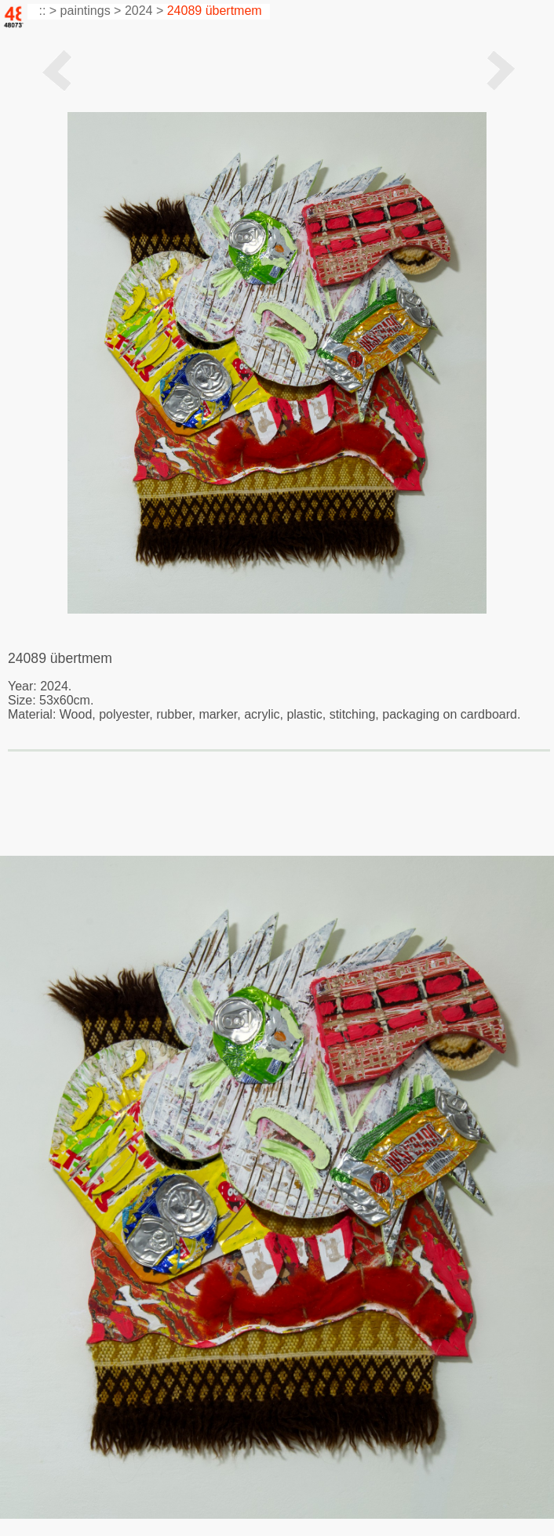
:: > (45, 10)
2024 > (144, 10)
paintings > (91, 10)
